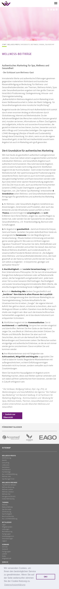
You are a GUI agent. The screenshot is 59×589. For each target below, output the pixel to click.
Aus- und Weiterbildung (9, 474)
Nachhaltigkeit (7, 514)
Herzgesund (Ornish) (9, 496)
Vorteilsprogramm (8, 536)
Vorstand (5, 549)
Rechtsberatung (7, 531)
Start (4, 44)
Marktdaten (6, 467)
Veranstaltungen (7, 538)
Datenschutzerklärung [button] (14, 585)
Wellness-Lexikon (7, 489)
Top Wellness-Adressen (9, 485)
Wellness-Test (6, 494)
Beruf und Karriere (8, 516)
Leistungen (5, 529)
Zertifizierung (6, 458)
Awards (4, 460)
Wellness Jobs (6, 476)
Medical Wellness (7, 507)
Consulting (5, 463)
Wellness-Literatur (8, 492)
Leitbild (4, 554)
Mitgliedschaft (6, 558)
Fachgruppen (6, 534)
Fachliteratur (6, 469)
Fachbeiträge (6, 472)
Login (4, 525)
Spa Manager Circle (8, 479)
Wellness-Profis (13, 44)
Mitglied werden (7, 527)
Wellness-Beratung (8, 487)
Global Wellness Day (8, 499)
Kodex (4, 556)
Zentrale (5, 547)
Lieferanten (5, 465)
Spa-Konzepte (6, 509)
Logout (4, 541)
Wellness (4, 505)
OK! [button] (45, 577)
